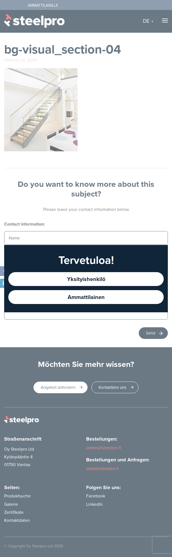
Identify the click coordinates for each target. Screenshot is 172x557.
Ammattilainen (86, 297)
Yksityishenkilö (86, 279)
